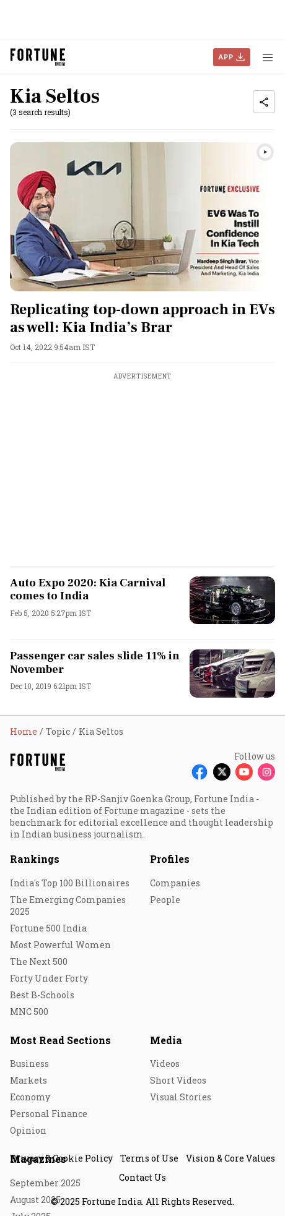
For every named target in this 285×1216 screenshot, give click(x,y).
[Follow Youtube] (244, 772)
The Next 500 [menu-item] (39, 961)
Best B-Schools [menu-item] (42, 995)
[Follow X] (221, 772)
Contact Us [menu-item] (142, 1177)
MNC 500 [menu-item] (29, 1011)
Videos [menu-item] (165, 1063)
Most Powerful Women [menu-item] (60, 945)
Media (166, 1040)
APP (225, 56)
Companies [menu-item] (175, 883)
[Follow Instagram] (266, 772)
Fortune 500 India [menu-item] (48, 928)
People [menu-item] (165, 900)
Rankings (34, 858)
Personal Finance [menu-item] (48, 1114)
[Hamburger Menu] (267, 57)
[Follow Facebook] (199, 772)
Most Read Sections (60, 1040)
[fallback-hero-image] (142, 216)
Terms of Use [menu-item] (149, 1158)
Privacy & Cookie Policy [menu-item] (61, 1158)
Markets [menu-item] (28, 1080)
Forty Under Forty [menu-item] (49, 978)
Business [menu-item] (29, 1063)
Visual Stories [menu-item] (180, 1097)
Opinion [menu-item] (28, 1130)
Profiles (170, 858)
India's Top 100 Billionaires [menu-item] (69, 883)
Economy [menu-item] (30, 1097)
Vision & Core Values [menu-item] (230, 1158)
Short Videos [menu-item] (178, 1080)
